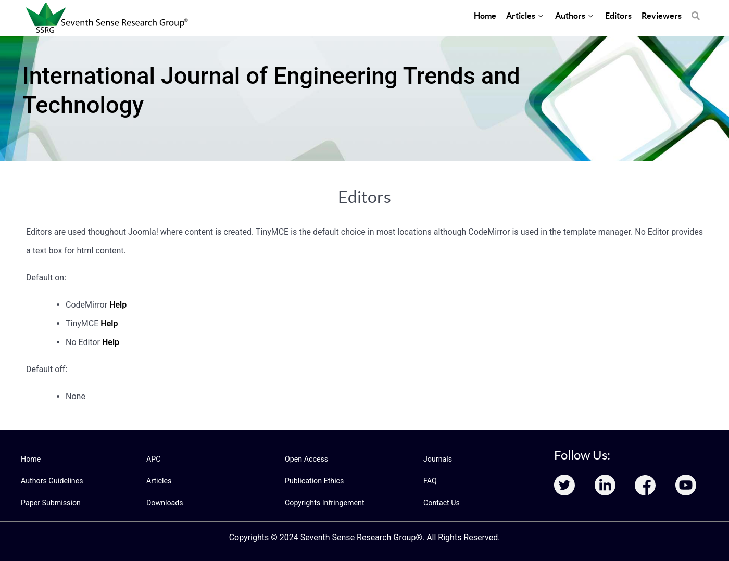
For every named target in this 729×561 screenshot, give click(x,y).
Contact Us (441, 503)
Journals (437, 459)
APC (153, 459)
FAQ (429, 481)
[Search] (696, 10)
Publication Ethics (314, 481)
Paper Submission (50, 503)
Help (118, 305)
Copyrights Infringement (324, 503)
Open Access (306, 459)
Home (31, 459)
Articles (158, 481)
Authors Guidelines (51, 481)
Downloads (164, 503)
